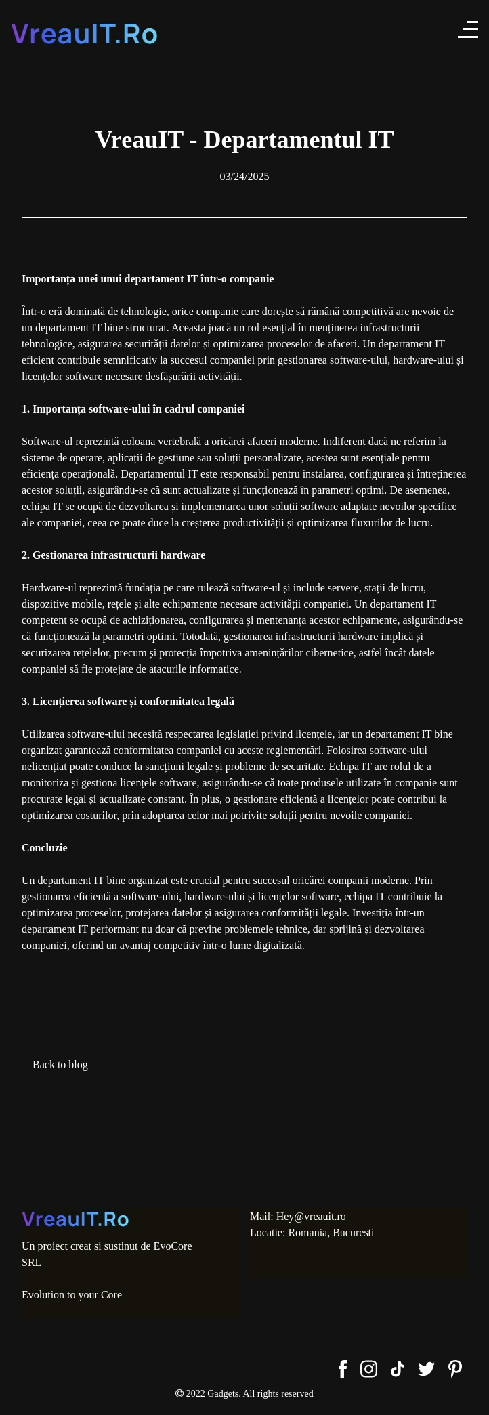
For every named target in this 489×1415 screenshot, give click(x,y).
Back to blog (60, 1064)
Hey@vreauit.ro (311, 1216)
